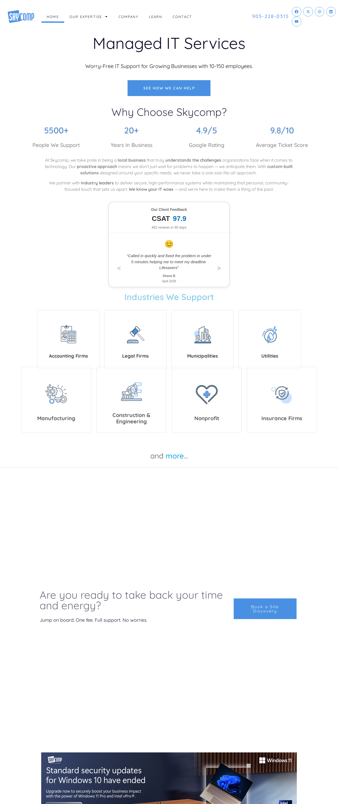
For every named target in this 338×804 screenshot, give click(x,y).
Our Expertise (88, 16)
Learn (155, 17)
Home (53, 17)
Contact (182, 17)
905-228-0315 (270, 16)
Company (128, 17)
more (175, 455)
